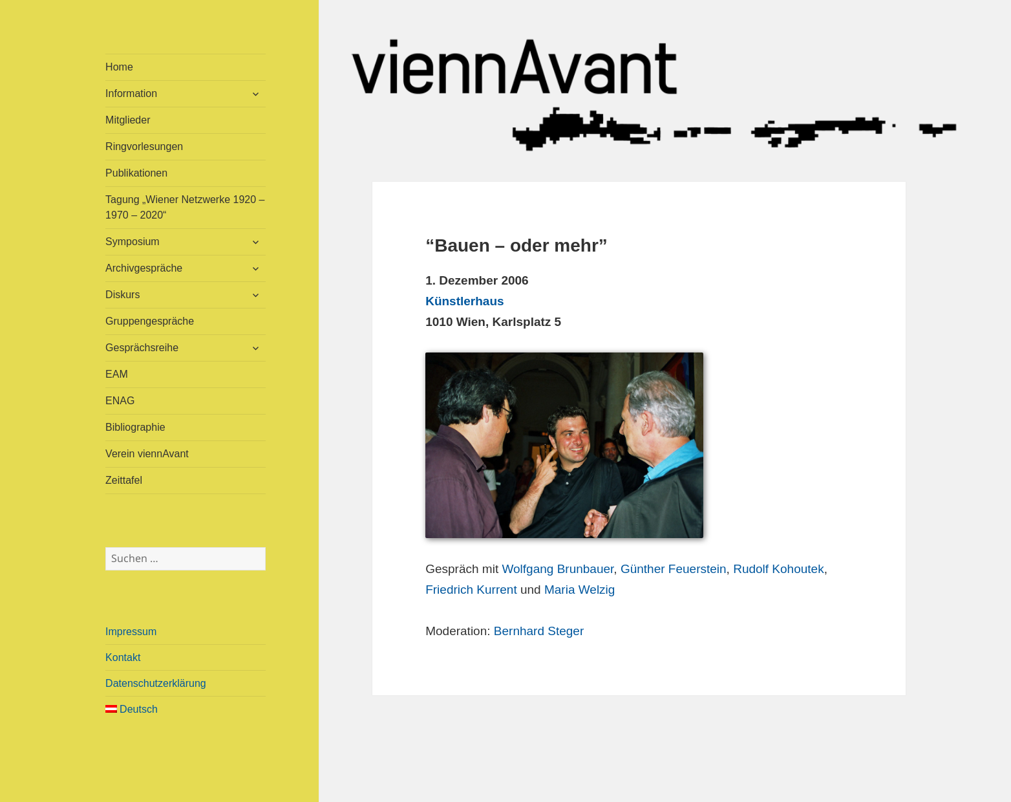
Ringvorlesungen (144, 146)
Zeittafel (123, 480)
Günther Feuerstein (674, 569)
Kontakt (122, 657)
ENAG (119, 400)
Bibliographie (135, 427)
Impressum (130, 631)
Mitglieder (127, 119)
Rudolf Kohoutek (778, 569)
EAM (116, 374)
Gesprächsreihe (141, 347)
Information (131, 93)
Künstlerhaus (464, 301)
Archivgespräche (143, 268)
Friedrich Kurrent (471, 589)
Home (119, 66)
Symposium (132, 241)
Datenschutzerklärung (155, 683)
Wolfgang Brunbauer (557, 569)
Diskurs (122, 294)
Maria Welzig (579, 589)
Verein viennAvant (147, 453)
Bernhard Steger (539, 631)
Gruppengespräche (149, 321)
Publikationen (136, 173)
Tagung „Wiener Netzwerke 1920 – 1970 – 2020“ (184, 207)
